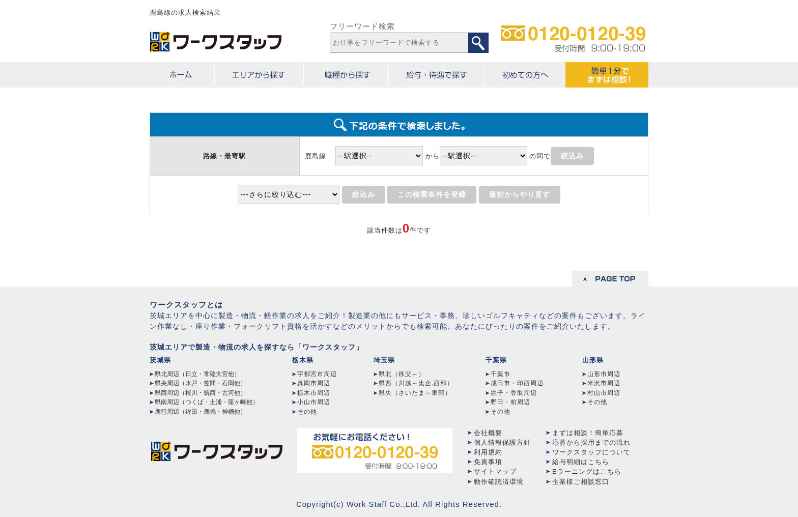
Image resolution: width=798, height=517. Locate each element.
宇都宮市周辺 (317, 374)
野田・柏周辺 (510, 402)
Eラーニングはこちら (586, 471)
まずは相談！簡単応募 (587, 433)
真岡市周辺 (313, 383)
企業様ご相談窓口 (580, 481)
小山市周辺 (313, 402)
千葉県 (496, 360)
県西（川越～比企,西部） (416, 383)
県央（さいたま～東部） (415, 392)
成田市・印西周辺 (517, 383)
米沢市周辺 (603, 383)
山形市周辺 (603, 374)
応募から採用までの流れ (591, 442)
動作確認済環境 (499, 481)
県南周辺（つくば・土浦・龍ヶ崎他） (207, 402)
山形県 (593, 360)
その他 (307, 411)
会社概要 (488, 433)
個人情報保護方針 (502, 442)
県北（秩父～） (402, 374)
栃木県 (303, 360)
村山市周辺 (603, 392)
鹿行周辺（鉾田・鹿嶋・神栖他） (200, 411)
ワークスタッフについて (591, 452)
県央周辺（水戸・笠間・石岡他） (200, 383)
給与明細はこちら (580, 462)
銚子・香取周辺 (514, 392)
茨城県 (160, 360)
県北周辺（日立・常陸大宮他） (197, 374)
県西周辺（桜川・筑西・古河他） (200, 392)
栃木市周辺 (313, 392)
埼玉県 (384, 360)
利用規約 (488, 452)
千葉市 (500, 374)
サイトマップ (495, 471)
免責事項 (488, 462)
